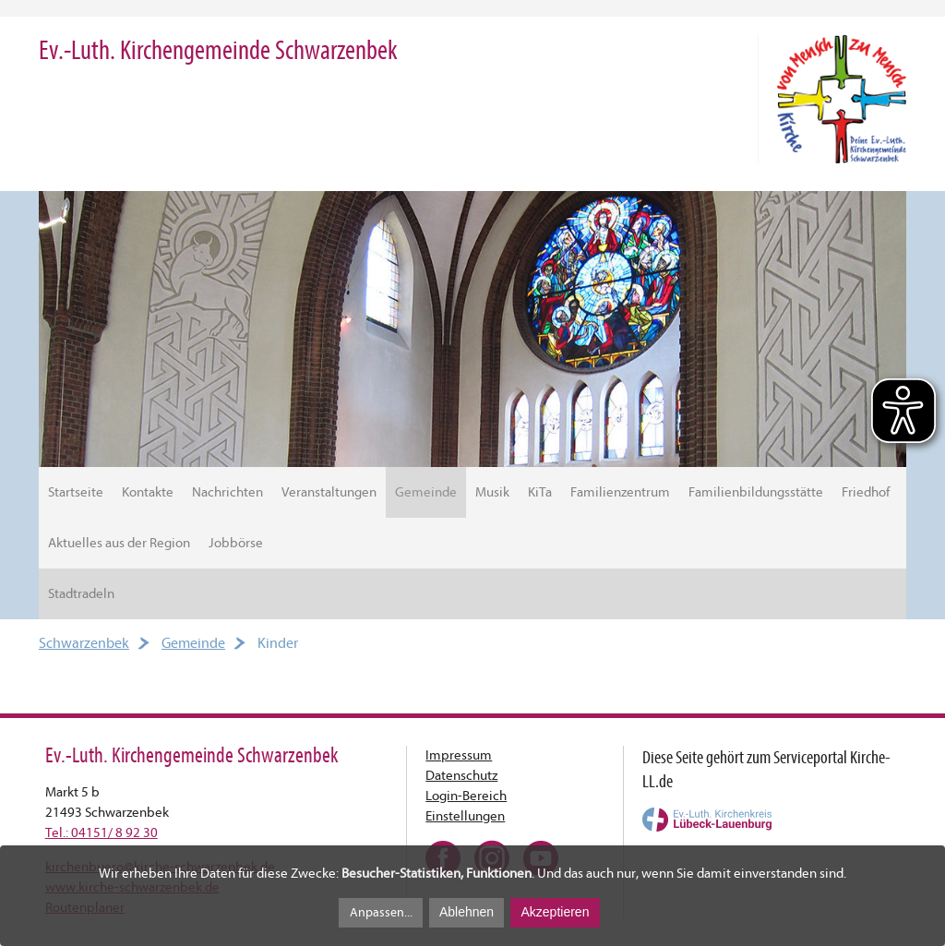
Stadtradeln (81, 594)
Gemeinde (426, 492)
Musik (492, 492)
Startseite (75, 492)
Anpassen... (381, 912)
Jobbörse (236, 543)
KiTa (540, 492)
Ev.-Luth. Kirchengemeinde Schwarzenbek (218, 50)
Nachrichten (227, 492)
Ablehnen (466, 911)
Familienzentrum (620, 492)
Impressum (458, 755)
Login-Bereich (466, 796)
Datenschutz (461, 776)
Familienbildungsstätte (755, 492)
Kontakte (147, 492)
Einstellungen (465, 816)
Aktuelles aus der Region (119, 543)
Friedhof (866, 492)
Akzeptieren (554, 911)
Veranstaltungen (329, 492)
